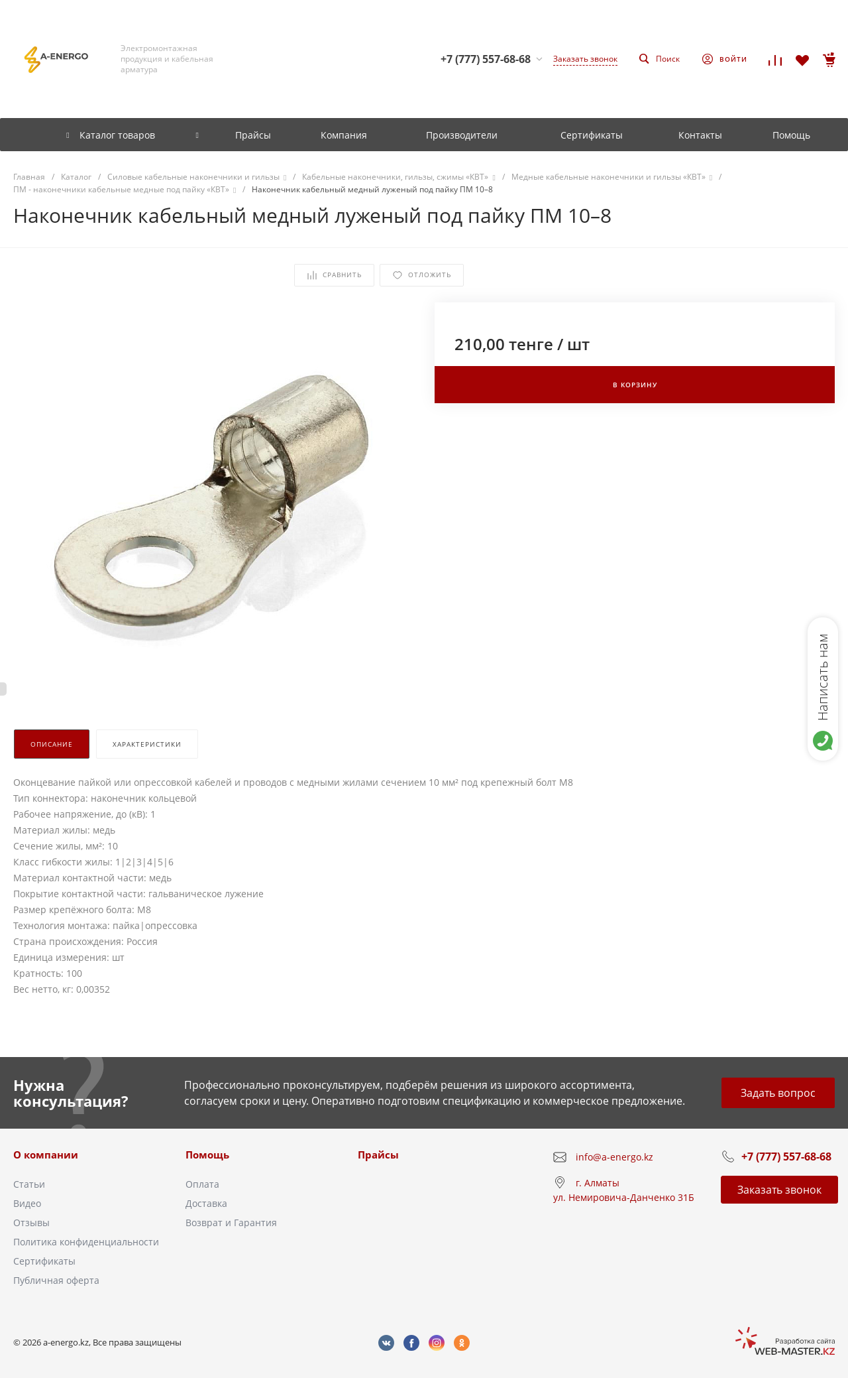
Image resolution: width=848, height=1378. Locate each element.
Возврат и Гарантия (231, 1222)
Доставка (206, 1203)
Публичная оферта (56, 1280)
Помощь (207, 1154)
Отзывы (31, 1222)
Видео (27, 1203)
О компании (45, 1154)
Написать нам (822, 677)
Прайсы (378, 1154)
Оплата (202, 1184)
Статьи (29, 1184)
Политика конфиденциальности (86, 1241)
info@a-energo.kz (614, 1157)
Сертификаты (44, 1261)
